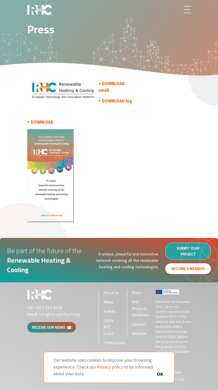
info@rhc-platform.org (59, 314)
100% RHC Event (108, 327)
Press (137, 292)
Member (139, 333)
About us (111, 292)
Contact (139, 324)
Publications (114, 342)
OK (160, 374)
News (108, 302)
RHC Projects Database (140, 308)
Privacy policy (110, 367)
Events (109, 311)
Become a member (188, 270)
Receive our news (51, 327)
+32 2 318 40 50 (48, 307)
